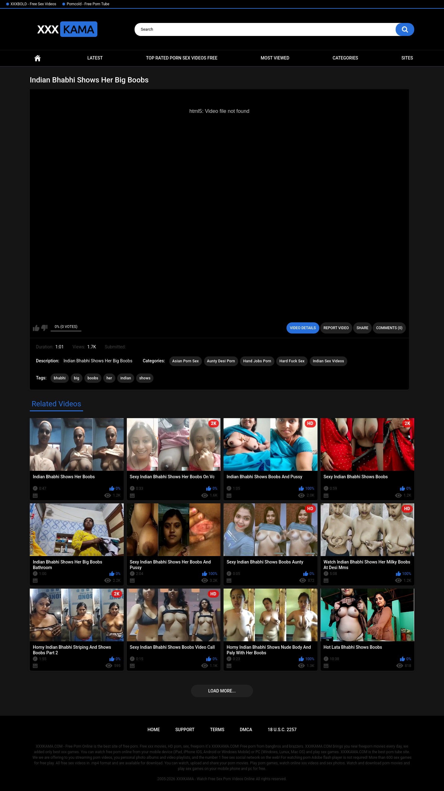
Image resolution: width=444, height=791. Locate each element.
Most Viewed (275, 57)
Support (184, 729)
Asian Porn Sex (185, 361)
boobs (92, 378)
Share (362, 328)
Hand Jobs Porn (257, 361)
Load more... (222, 690)
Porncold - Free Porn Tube (88, 4)
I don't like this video (44, 328)
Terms (217, 729)
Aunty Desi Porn (221, 361)
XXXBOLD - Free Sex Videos (33, 4)
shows (144, 378)
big (76, 378)
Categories (345, 57)
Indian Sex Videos (328, 361)
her (109, 378)
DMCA (246, 729)
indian (125, 378)
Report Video (336, 328)
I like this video (36, 328)
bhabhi (59, 378)
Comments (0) (389, 328)
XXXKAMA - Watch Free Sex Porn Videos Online (215, 779)
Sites (407, 57)
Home (37, 58)
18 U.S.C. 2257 (282, 729)
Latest (95, 57)
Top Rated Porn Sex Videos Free (181, 57)
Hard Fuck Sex (291, 361)
